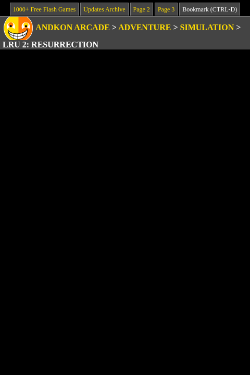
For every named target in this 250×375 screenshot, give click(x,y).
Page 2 (141, 9)
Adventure (144, 27)
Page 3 (166, 9)
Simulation (207, 27)
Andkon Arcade (72, 27)
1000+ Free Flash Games (44, 9)
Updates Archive (104, 9)
